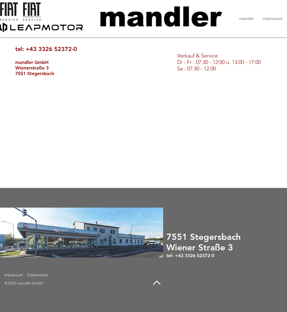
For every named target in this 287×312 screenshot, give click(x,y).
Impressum (13, 275)
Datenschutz (37, 275)
